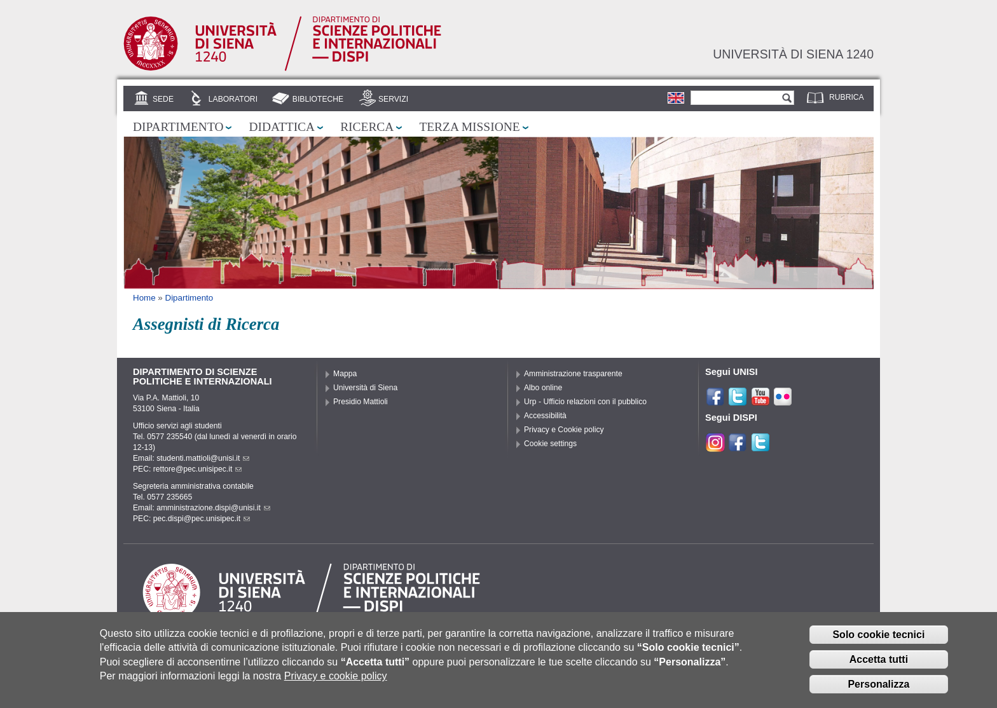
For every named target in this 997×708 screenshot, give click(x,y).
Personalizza (878, 686)
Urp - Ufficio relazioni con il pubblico (585, 401)
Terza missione (469, 126)
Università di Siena (365, 387)
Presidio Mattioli (360, 401)
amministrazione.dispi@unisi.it (213, 507)
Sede (163, 99)
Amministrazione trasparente (573, 373)
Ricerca (367, 126)
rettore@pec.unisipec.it (197, 469)
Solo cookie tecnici (878, 637)
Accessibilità (545, 415)
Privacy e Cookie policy (564, 429)
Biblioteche (317, 99)
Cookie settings (550, 443)
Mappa (345, 373)
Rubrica (846, 97)
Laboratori (233, 99)
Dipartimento (178, 126)
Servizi (393, 99)
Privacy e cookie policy (335, 678)
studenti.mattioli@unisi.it (202, 458)
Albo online (543, 387)
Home (144, 298)
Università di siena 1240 (793, 54)
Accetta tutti (878, 662)
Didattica (282, 126)
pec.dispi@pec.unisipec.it (201, 518)
